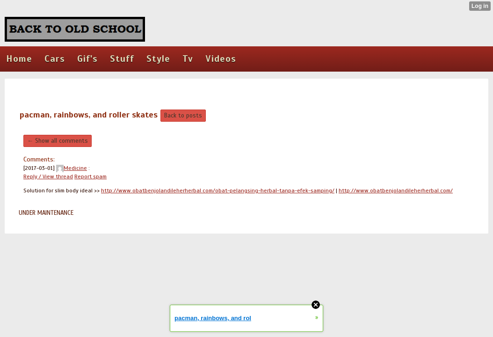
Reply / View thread (48, 176)
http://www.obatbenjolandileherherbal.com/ (396, 190)
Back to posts (183, 115)
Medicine (71, 168)
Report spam (90, 176)
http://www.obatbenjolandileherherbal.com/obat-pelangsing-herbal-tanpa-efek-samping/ (217, 190)
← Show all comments (57, 141)
